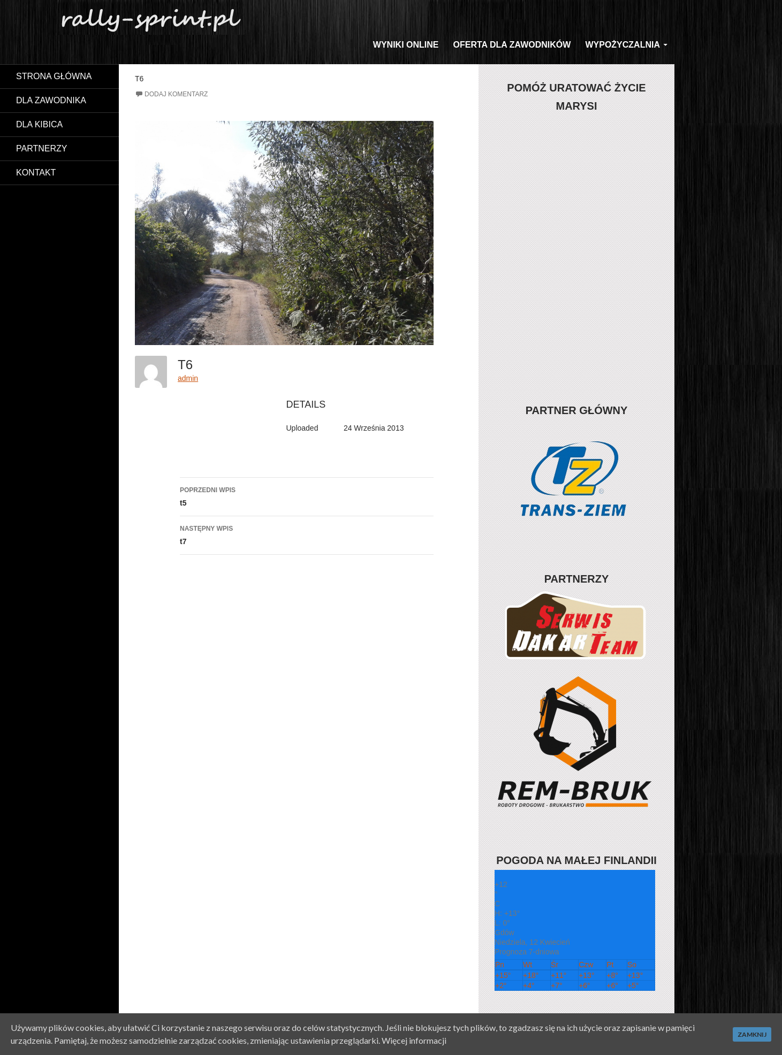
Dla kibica (39, 124)
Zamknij (752, 1034)
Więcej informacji (414, 1040)
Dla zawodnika (51, 100)
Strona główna (54, 76)
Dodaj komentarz (176, 94)
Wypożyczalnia (622, 44)
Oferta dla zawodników (512, 44)
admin (188, 378)
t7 (307, 534)
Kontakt (36, 172)
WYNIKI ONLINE (406, 44)
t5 (307, 495)
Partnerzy (41, 148)
